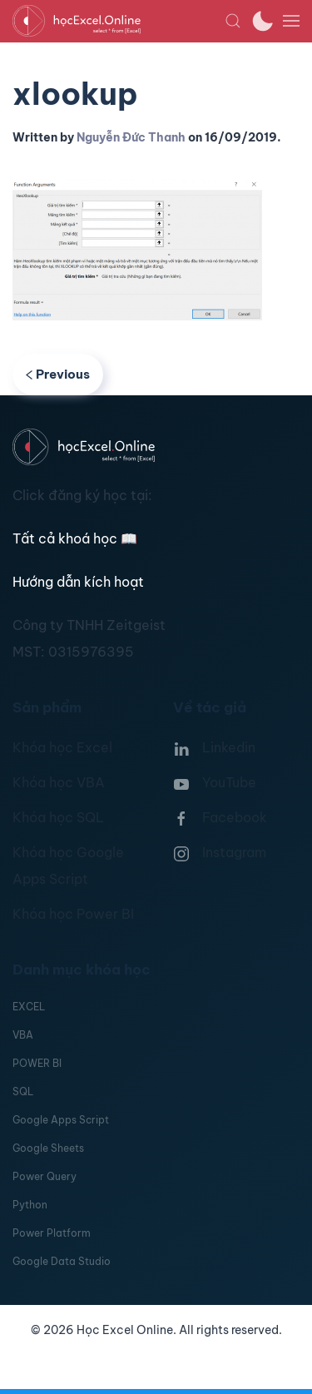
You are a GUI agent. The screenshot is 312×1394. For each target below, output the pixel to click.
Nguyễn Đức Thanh (131, 137)
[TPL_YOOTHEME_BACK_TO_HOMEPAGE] (118, 21)
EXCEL (28, 1006)
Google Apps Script (60, 1120)
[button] (233, 21)
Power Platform (51, 1233)
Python (29, 1204)
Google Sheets (48, 1148)
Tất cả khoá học (74, 538)
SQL (22, 1091)
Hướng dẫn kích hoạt (78, 581)
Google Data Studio (61, 1261)
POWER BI (37, 1063)
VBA (22, 1035)
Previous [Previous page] (58, 374)
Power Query (44, 1176)
